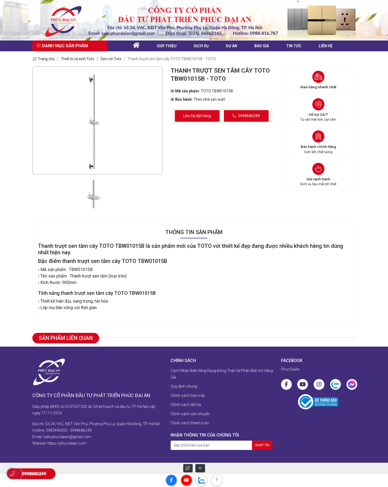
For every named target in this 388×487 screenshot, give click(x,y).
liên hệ (325, 46)
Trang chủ (43, 59)
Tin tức (294, 46)
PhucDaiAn (290, 369)
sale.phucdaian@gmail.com (67, 436)
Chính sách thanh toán (190, 423)
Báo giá (261, 46)
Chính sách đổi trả (186, 405)
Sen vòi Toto (111, 59)
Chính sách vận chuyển (190, 414)
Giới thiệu (166, 46)
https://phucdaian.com (66, 442)
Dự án (231, 46)
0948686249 (246, 116)
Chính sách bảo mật (188, 396)
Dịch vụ (201, 46)
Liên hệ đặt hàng (197, 116)
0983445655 (56, 429)
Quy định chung (184, 386)
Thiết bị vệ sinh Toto (77, 59)
